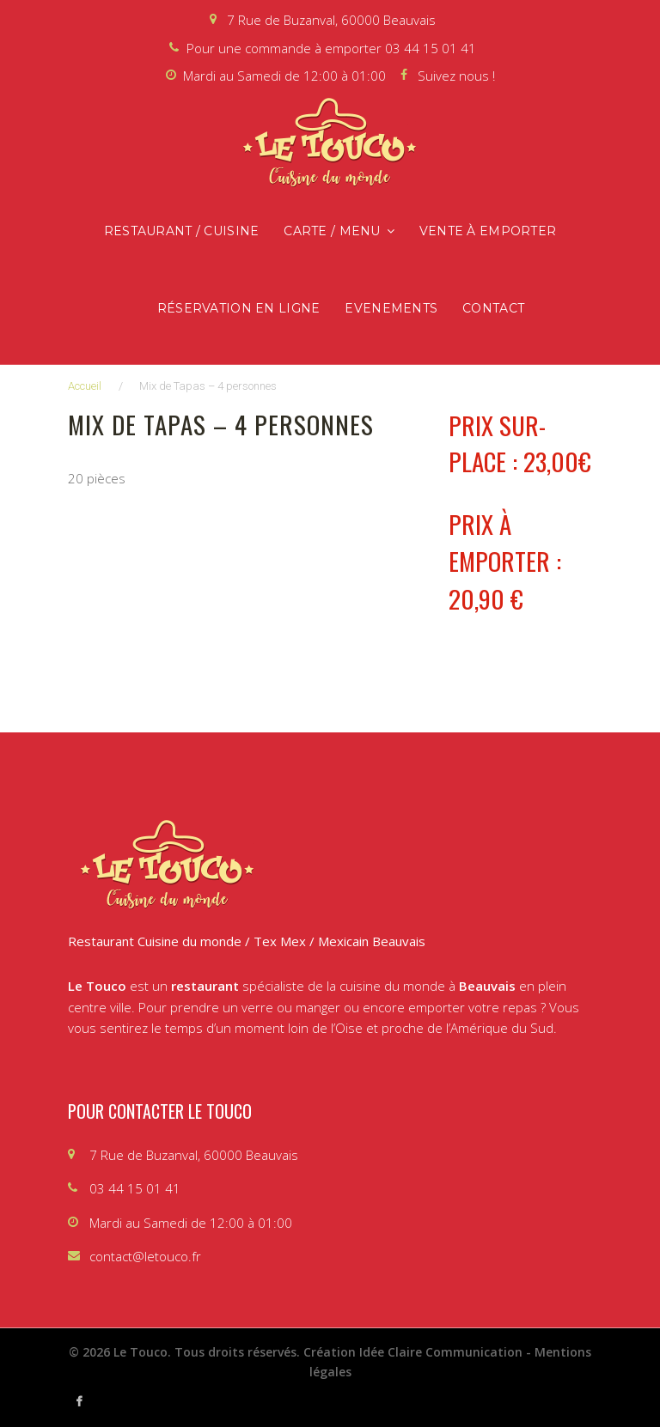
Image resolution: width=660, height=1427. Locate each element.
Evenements (391, 308)
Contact (493, 308)
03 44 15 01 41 (430, 48)
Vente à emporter (487, 231)
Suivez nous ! (456, 75)
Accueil (84, 386)
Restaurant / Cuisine (182, 231)
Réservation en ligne (239, 308)
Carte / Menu (332, 231)
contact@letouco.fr (145, 1256)
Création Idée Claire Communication (412, 1352)
